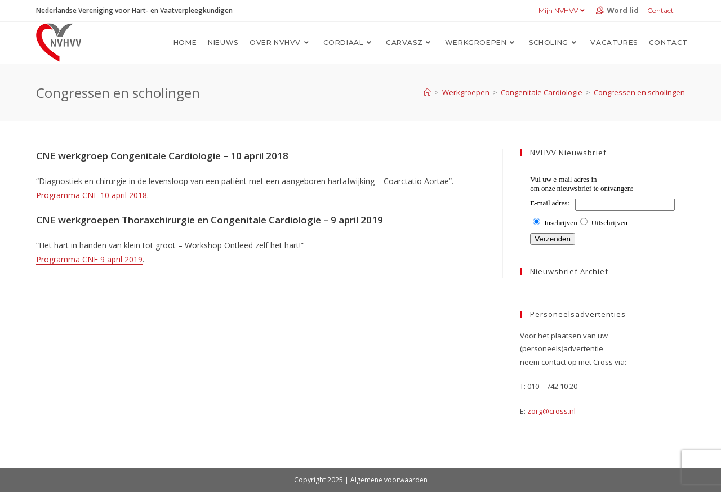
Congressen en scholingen (639, 92)
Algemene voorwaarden (389, 480)
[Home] (427, 92)
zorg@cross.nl (551, 411)
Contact (660, 10)
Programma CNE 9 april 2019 (89, 259)
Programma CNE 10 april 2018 (91, 195)
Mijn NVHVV (563, 10)
